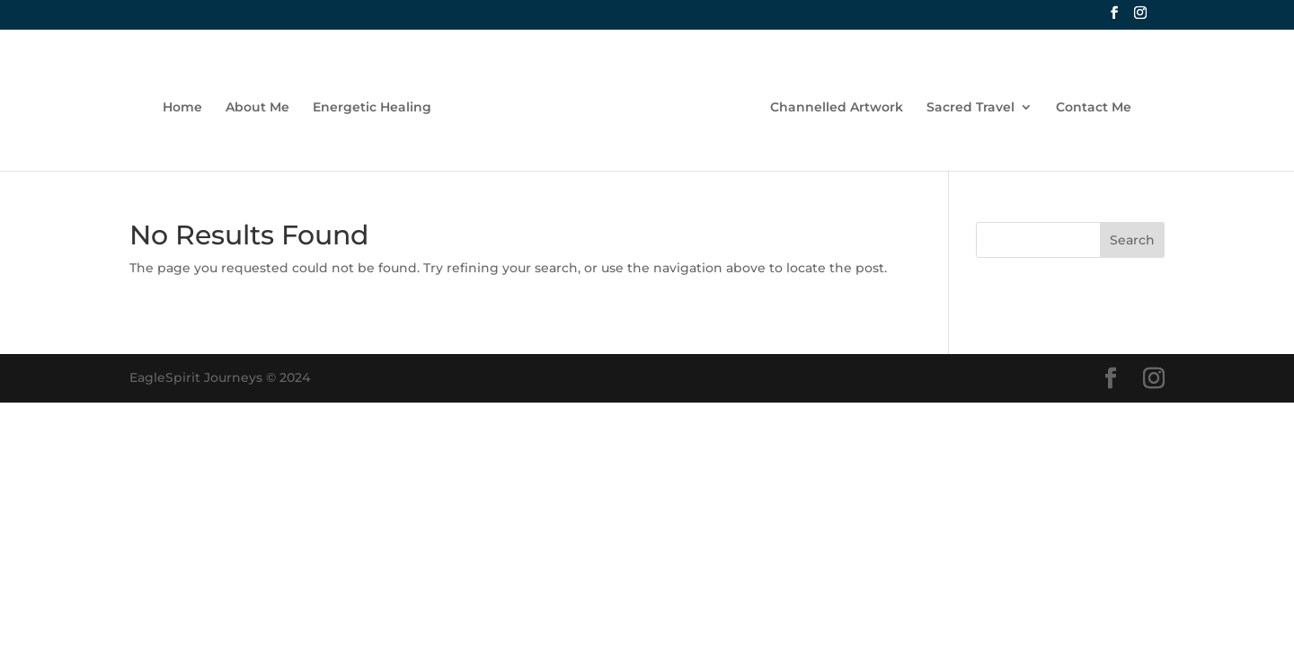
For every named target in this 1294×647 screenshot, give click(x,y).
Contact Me (1093, 108)
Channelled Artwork (836, 108)
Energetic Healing (372, 108)
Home (182, 108)
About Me (257, 108)
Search (1132, 240)
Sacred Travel (970, 108)
